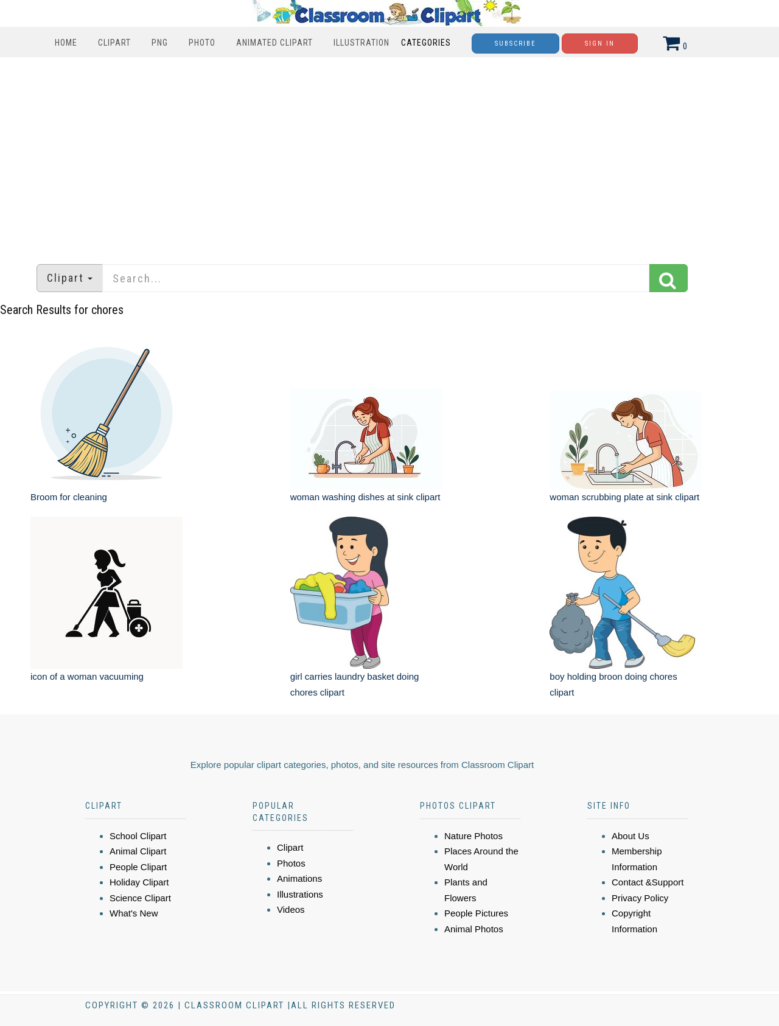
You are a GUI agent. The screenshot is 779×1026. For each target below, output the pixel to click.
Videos (291, 909)
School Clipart (138, 836)
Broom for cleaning (68, 497)
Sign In (600, 43)
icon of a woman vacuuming (87, 676)
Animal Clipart (138, 851)
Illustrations (300, 894)
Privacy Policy (640, 898)
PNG (160, 42)
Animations (299, 878)
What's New (134, 913)
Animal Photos (473, 929)
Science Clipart (140, 898)
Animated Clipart (274, 42)
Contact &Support (647, 882)
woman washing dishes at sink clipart (365, 497)
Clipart (114, 42)
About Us (630, 836)
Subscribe (515, 43)
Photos (291, 863)
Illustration (362, 42)
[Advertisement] (389, 154)
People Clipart (138, 867)
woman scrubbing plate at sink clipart (624, 497)
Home (66, 42)
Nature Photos (473, 836)
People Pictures (476, 913)
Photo (202, 42)
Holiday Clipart (139, 882)
